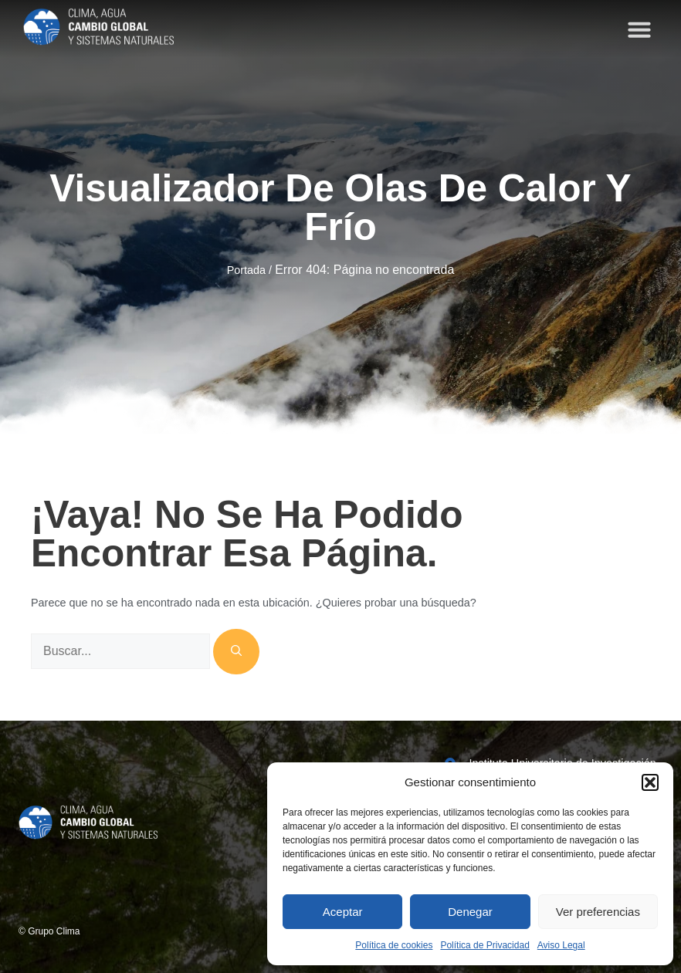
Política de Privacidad (484, 945)
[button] (650, 782)
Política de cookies (393, 945)
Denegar (470, 911)
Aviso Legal (561, 945)
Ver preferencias (598, 911)
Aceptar (343, 911)
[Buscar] (236, 652)
